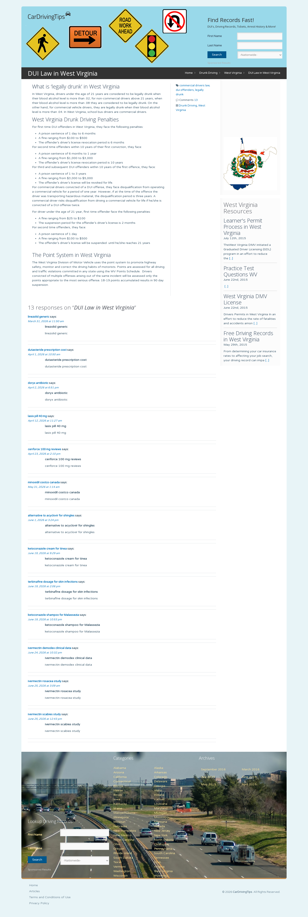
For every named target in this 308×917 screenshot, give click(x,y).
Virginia (159, 866)
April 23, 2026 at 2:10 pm (44, 453)
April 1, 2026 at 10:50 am (44, 354)
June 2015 (249, 777)
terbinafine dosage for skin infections (53, 582)
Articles (34, 891)
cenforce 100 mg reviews (44, 449)
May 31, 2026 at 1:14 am (43, 486)
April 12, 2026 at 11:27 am (45, 420)
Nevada (159, 826)
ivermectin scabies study (44, 714)
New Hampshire (124, 831)
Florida (118, 786)
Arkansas (160, 772)
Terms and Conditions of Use (50, 897)
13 (196, 100)
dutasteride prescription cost (47, 350)
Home (189, 73)
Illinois (117, 795)
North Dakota (164, 840)
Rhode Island (122, 853)
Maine (117, 808)
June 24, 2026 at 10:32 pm (45, 652)
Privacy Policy (39, 903)
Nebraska (120, 826)
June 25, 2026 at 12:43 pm (45, 718)
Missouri (119, 822)
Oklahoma (161, 844)
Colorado (160, 777)
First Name (214, 36)
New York (160, 835)
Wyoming (161, 875)
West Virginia (233, 73)
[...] (231, 258)
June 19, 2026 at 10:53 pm (45, 619)
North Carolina (123, 840)
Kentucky (120, 804)
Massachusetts (124, 813)
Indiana (159, 795)
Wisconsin (120, 875)
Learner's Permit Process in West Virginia (243, 226)
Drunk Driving (208, 73)
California (120, 777)
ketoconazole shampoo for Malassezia (53, 615)
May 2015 (208, 784)
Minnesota (121, 817)
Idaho (158, 790)
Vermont (119, 866)
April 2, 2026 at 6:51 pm (43, 387)
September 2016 (213, 769)
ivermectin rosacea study (44, 681)
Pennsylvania (163, 849)
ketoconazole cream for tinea (47, 548)
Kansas (159, 799)
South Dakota (123, 858)
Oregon (118, 849)
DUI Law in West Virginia (264, 73)
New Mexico (122, 835)
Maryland (160, 808)
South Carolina (164, 853)
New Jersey (162, 831)
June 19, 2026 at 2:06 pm (44, 586)
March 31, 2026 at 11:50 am (46, 321)
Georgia (159, 786)
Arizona (118, 772)
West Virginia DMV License (245, 299)
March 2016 (250, 769)
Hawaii (118, 790)
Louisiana (160, 804)
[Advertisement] (250, 109)
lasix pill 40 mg (37, 416)
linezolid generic (38, 316)
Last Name (214, 45)
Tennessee (161, 858)
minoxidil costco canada (44, 482)
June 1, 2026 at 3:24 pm (43, 520)
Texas (117, 862)
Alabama (119, 768)
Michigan (160, 813)
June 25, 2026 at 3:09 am (44, 685)
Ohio (116, 844)
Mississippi (161, 817)
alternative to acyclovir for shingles (51, 515)
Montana (160, 822)
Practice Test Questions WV (240, 271)
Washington (121, 871)
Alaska (158, 768)
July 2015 (208, 777)
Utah (157, 862)
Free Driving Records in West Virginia (248, 336)
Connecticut (122, 781)
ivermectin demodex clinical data (49, 648)
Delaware (160, 781)
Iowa (116, 799)
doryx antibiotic (38, 383)
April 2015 (249, 784)
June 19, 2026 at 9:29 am (44, 553)
